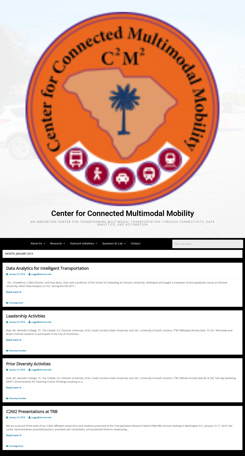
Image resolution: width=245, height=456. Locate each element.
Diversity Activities (17, 350)
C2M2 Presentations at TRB (32, 411)
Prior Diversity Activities (28, 364)
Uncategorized (16, 302)
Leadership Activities (25, 316)
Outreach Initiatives (83, 243)
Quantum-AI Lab (114, 243)
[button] (38, 244)
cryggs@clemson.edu (41, 274)
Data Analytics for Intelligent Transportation (47, 268)
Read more (20, 292)
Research (57, 243)
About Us (38, 243)
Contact (135, 243)
